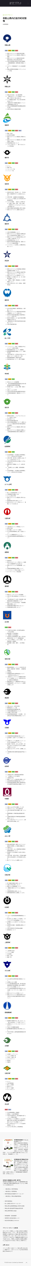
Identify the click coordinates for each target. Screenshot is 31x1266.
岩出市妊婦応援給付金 (12, 420)
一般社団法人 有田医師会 (11, 1191)
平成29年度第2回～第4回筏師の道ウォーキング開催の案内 (16, 1116)
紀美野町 (7, 446)
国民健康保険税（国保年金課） (14, 357)
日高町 (7, 728)
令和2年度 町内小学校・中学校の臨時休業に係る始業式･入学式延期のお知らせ (16, 857)
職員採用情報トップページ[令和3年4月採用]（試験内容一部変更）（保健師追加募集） (16, 669)
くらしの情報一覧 (11, 1056)
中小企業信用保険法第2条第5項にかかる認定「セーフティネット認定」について (16, 990)
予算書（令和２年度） (12, 712)
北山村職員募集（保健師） (13, 1112)
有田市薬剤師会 (8, 1201)
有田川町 (7, 659)
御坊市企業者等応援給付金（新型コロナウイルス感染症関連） (16, 242)
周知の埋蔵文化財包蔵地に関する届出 (16, 208)
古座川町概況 (10, 1083)
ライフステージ (11, 1059)
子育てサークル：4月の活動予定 (15, 808)
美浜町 (7, 698)
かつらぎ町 (8, 484)
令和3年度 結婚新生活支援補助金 (15, 197)
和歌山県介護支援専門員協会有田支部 (14, 1208)
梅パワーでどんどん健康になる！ (15, 860)
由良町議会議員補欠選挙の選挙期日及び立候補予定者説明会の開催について (16, 783)
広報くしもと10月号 (12, 390)
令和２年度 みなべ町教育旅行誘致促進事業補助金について (16, 850)
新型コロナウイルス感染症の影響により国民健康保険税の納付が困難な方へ (16, 430)
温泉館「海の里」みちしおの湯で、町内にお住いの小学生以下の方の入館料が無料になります (16, 745)
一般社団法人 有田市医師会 (11, 1189)
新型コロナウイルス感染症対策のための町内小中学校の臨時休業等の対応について (16, 996)
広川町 (7, 622)
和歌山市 (7, 86)
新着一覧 (9, 167)
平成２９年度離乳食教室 (13, 1027)
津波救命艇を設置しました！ (14, 607)
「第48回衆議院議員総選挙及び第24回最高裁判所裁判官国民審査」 (16, 384)
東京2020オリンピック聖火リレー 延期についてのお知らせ (16, 503)
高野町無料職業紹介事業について (15, 568)
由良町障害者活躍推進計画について (15, 781)
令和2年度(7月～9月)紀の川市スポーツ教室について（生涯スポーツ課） (16, 355)
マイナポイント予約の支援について (15, 570)
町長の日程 (10, 528)
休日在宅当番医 (11, 135)
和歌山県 (7, 45)
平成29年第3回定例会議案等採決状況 (16, 391)
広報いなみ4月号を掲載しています (15, 807)
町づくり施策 (10, 1088)
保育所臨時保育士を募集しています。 (16, 892)
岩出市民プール (11, 419)
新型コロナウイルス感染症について (15, 275)
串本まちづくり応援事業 (13, 382)
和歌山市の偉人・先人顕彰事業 (14, 95)
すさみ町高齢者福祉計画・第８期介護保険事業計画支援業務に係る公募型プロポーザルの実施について (16, 985)
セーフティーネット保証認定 (14, 571)
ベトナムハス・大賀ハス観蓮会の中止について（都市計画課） (16, 347)
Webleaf (20, 1262)
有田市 (7, 184)
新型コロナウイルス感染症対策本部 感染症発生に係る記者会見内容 (16, 59)
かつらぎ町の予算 (11, 496)
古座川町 (7, 1073)
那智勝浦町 (8, 1012)
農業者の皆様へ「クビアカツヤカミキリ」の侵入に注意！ (16, 416)
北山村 (7, 1104)
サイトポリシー (11, 1089)
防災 (16, 50)
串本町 (7, 374)
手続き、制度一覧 (11, 1057)
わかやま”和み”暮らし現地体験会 (15, 1126)
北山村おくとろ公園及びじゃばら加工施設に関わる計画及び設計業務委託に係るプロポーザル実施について (16, 1120)
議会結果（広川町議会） (13, 633)
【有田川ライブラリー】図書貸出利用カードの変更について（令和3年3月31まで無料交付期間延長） (16, 678)
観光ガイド (10, 1086)
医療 (6, 50)
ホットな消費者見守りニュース (14, 534)
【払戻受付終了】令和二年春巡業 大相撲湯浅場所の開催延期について (16, 600)
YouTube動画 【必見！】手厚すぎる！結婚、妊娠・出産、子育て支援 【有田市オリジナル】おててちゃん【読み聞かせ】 (16, 204)
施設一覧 (9, 957)
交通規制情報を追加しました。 (14, 891)
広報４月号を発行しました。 (14, 885)
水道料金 (9, 672)
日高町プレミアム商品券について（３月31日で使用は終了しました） (16, 741)
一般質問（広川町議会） (13, 635)
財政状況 (9, 560)
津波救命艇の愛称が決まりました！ (15, 605)
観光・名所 (10, 955)
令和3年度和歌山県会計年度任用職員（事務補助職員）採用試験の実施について (16, 63)
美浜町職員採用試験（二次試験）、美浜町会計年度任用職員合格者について (16, 714)
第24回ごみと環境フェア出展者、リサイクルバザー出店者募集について (16, 919)
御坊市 (7, 224)
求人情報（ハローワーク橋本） (14, 530)
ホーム (8, 166)
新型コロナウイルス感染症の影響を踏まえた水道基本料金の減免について (16, 234)
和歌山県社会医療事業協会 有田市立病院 (14, 1206)
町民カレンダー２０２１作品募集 (15, 594)
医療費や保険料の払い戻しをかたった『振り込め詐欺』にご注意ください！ (16, 1021)
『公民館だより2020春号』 (14, 776)
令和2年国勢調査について (13, 232)
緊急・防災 (10, 133)
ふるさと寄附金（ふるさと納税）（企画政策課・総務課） (16, 640)
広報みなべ (10, 847)
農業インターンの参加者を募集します (16, 779)
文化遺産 (9, 954)
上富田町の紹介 (11, 951)
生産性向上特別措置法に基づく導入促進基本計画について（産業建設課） (16, 637)
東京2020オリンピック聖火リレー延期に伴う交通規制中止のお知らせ (16, 563)
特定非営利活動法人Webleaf (12, 1220)
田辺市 (7, 261)
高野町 (7, 552)
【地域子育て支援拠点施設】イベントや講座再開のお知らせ (16, 103)
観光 (20, 130)
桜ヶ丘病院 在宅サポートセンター (13, 1203)
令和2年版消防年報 (11, 324)
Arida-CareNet (12, 1262)
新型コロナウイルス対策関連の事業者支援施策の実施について (16, 269)
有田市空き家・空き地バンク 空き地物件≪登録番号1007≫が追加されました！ (16, 194)
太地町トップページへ (12, 1054)
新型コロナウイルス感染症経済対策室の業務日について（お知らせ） (16, 312)
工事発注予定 (10, 778)
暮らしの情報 (10, 1085)
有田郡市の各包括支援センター (12, 1218)
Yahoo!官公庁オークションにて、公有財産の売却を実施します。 (16, 820)
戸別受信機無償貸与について (14, 711)
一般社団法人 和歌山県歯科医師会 (13, 1196)
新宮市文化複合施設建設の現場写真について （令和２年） (16, 315)
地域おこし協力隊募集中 (13, 1114)
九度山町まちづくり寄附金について (15, 527)
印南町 (7, 799)
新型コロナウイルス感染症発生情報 (15, 53)
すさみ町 (7, 970)
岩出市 (7, 407)
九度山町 (7, 518)
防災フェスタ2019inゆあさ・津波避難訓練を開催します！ (16, 603)
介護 (10, 50)
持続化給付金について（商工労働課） (16, 359)
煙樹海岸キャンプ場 (12, 708)
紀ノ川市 (7, 338)
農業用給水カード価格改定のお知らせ (16, 681)
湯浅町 (7, 586)
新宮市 (7, 300)
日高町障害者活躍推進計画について (15, 736)
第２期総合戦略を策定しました (14, 883)
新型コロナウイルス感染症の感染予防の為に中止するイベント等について (16, 273)
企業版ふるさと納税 (12, 982)
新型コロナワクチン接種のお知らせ (15, 209)
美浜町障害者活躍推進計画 (13, 709)
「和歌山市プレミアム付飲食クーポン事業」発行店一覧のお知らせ (16, 97)
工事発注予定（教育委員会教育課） (15, 774)
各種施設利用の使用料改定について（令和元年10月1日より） (15, 674)
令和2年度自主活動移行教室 (14, 109)
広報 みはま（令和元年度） (13, 706)
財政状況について (11, 930)
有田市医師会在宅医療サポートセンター (14, 1194)
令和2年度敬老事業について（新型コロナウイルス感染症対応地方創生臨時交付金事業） (16, 423)
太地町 (7, 1046)
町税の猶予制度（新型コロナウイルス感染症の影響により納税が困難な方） (16, 845)
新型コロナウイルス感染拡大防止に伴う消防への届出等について (16, 237)
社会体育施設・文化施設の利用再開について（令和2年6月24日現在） (16, 455)
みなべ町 (7, 836)
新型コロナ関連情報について (14, 886)
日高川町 (7, 875)
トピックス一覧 (11, 169)
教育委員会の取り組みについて (14, 500)
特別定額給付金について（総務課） (15, 350)
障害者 (8, 1060)
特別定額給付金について (13, 143)
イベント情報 (10, 952)
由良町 (7, 766)
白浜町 (7, 907)
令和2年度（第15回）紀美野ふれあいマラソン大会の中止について (16, 458)
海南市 (7, 125)
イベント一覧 (10, 171)
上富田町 (7, 942)
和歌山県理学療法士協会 (11, 1211)
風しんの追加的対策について (14, 493)
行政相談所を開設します (13, 494)
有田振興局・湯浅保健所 (11, 1215)
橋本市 (7, 157)
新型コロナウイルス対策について (15, 993)
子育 (13, 50)
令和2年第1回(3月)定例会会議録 (15, 928)
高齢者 (8, 1062)
